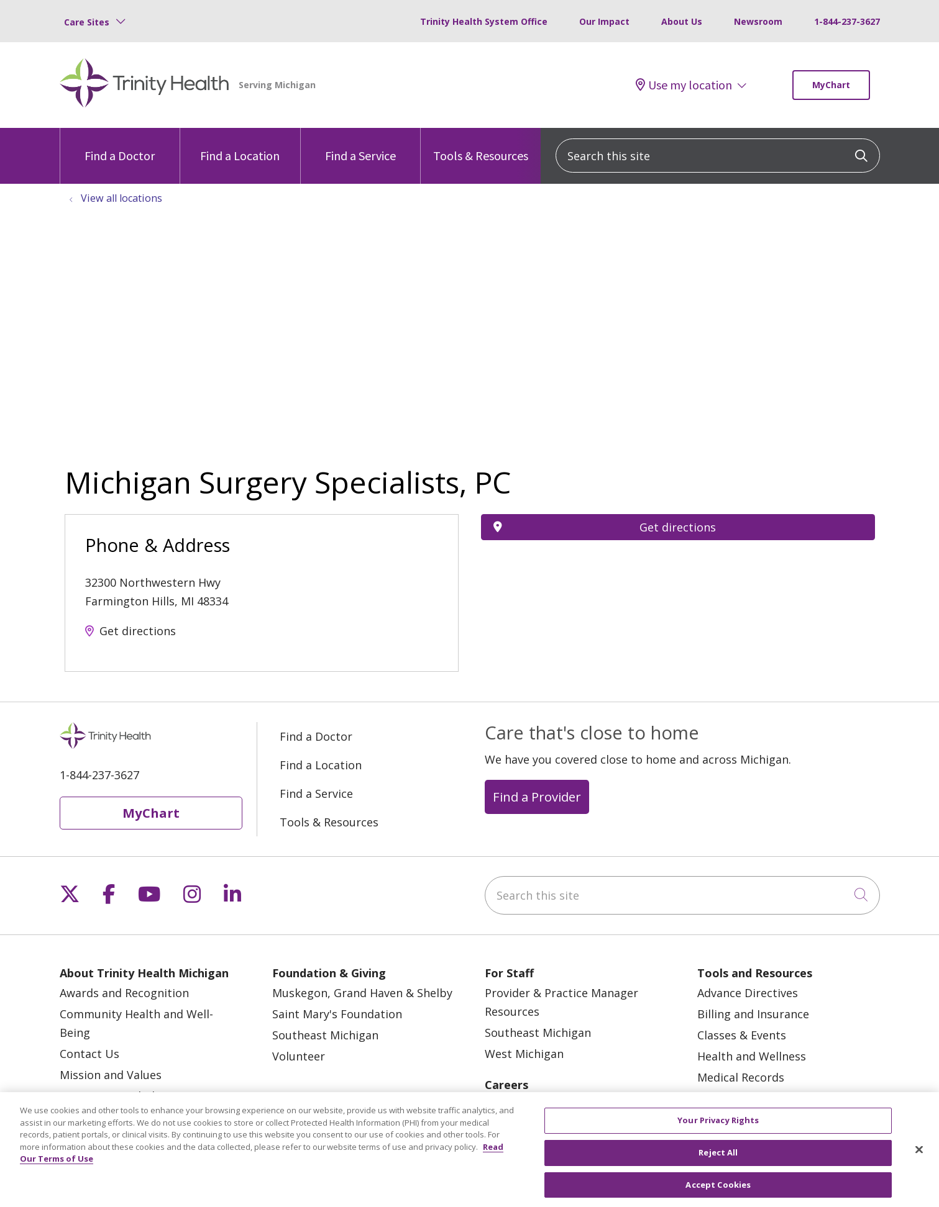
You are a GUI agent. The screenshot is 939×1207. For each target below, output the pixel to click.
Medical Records (740, 1077)
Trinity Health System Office (483, 21)
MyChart (831, 85)
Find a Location (240, 145)
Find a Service (360, 145)
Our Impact (604, 21)
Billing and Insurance (753, 1013)
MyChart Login (736, 1098)
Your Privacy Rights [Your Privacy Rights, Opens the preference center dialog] (718, 1130)
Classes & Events (741, 1035)
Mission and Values (111, 1074)
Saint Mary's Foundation (337, 1013)
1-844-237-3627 (847, 21)
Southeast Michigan (325, 1035)
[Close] (919, 1159)
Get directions (137, 630)
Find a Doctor (119, 145)
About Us (681, 21)
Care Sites (86, 22)
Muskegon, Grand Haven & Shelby (362, 992)
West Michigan (524, 1053)
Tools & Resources (481, 145)
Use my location (684, 85)
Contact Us (89, 1053)
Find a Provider (537, 796)
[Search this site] (718, 155)
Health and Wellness (751, 1056)
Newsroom (758, 21)
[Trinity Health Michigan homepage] (144, 85)
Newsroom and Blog (114, 1095)
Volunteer (298, 1056)
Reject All (718, 1162)
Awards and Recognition (124, 992)
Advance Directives (747, 992)
